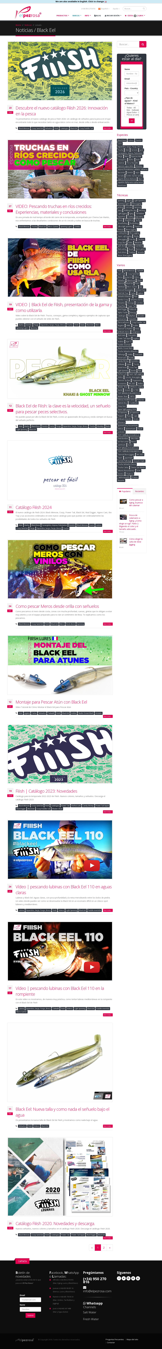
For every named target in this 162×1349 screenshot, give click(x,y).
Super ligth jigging (136, 374)
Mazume (121, 480)
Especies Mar (136, 156)
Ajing (120, 210)
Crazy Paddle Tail (86, 128)
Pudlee (135, 325)
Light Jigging (122, 213)
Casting (131, 217)
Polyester (140, 400)
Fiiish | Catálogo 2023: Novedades (46, 791)
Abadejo (100, 426)
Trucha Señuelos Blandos (128, 351)
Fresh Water (91, 1319)
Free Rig (132, 239)
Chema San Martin (138, 467)
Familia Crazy (123, 299)
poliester (121, 432)
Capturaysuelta (124, 477)
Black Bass (36, 426)
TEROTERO (134, 438)
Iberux (120, 277)
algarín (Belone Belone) (127, 179)
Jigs (141, 287)
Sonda (133, 370)
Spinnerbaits (131, 429)
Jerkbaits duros (124, 332)
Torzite (136, 364)
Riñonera (121, 422)
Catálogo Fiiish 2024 (34, 507)
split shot (121, 246)
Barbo (21, 325)
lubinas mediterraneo (126, 400)
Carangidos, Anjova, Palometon (54, 525)
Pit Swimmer (122, 412)
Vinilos (120, 377)
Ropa (129, 416)
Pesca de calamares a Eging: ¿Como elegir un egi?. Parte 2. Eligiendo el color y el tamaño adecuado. (130, 522)
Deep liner (122, 406)
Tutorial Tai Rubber (125, 329)
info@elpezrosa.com (97, 1291)
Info (87, 15)
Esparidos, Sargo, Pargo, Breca (53, 325)
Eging (131, 213)
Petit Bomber (123, 438)
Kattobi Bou (122, 403)
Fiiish (56, 128)
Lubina (98, 525)
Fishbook (132, 309)
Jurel (141, 150)
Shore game (140, 249)
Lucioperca (122, 159)
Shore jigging (131, 229)
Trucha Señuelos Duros (127, 464)
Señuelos (48, 128)
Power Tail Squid (102, 805)
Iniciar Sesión (112, 15)
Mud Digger (21, 809)
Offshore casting (136, 387)
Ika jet (131, 249)
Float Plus (121, 306)
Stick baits (122, 335)
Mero (97, 325)
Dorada (121, 176)
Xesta (137, 329)
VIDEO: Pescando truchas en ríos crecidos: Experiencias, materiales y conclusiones (54, 209)
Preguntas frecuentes (115, 1339)
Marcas (76, 15)
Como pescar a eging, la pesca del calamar (136, 502)
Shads (139, 280)
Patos (137, 283)
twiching (142, 210)
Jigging (27, 713)
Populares (125, 491)
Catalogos (64, 128)
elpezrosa (131, 280)
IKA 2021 (132, 383)
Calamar (121, 163)
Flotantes (121, 303)
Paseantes (132, 319)
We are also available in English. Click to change (81, 1)
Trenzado (139, 354)
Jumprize (128, 277)
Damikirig (139, 246)
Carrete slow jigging (133, 377)
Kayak (140, 429)
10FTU (132, 396)
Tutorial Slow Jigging (125, 290)
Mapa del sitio (132, 1339)
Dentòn (29, 325)
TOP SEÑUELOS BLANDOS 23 (129, 393)
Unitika (77, 226)
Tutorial (121, 283)
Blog (97, 15)
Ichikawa (121, 364)
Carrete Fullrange (124, 461)
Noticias (28, 25)
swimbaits (122, 445)
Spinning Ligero (66, 226)
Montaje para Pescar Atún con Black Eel (51, 702)
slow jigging (122, 239)
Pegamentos (137, 380)
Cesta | (134, 15)
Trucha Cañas (123, 467)
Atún (20, 426)
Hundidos (135, 361)
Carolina (141, 239)
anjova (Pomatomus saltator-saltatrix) (132, 169)
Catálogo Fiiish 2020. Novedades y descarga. (55, 1223)
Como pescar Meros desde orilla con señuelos (57, 606)
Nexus (133, 441)
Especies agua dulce (126, 166)
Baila (82, 325)
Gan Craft (121, 274)
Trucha (34, 226)
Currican (128, 207)
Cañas (34, 713)
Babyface (131, 316)
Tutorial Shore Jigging (126, 454)
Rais (139, 370)
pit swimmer (134, 412)
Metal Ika (138, 242)
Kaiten (129, 364)
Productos (62, 15)
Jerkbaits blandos (125, 419)
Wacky (136, 236)
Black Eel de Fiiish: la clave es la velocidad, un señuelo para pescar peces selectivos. (63, 409)
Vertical (121, 229)
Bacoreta (121, 172)
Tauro (120, 458)
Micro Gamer (53, 226)
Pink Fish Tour (123, 293)
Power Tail (65, 805)
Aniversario (122, 358)
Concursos (122, 319)
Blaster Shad (57, 809)
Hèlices (120, 429)
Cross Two (133, 367)
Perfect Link (76, 805)
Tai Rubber (140, 213)
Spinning (34, 328)
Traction (132, 252)
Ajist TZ (129, 341)
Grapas (135, 477)
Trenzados (132, 335)
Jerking (120, 207)
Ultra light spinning (125, 226)
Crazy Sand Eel (37, 128)
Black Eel (73, 128)
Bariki (120, 390)
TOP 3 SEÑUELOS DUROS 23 (128, 435)
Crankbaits (133, 403)
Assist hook (122, 367)
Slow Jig (133, 312)
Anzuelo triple (139, 461)
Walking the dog (130, 210)
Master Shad (122, 396)
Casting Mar (122, 233)
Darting (130, 246)
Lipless (140, 293)
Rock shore (70, 624)
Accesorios (122, 383)
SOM (138, 470)
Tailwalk (51, 713)
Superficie (122, 217)
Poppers (121, 416)
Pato (136, 296)
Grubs (136, 419)
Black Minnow (24, 128)
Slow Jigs (130, 303)
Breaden (141, 316)
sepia (137, 172)
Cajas (135, 416)
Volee (130, 242)
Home (18, 25)
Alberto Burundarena (126, 470)
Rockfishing (134, 223)
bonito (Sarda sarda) (134, 176)
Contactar (111, 1342)
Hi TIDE (136, 390)
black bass (122, 185)
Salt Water (89, 1312)
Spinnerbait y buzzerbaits (128, 425)
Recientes (139, 491)
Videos (61, 910)
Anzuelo (98, 713)
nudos (130, 445)
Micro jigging (134, 233)
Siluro (140, 179)
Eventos (121, 474)
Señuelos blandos (125, 296)
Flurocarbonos (123, 322)
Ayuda (116, 8)
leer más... (108, 128)
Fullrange (121, 354)
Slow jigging (136, 204)
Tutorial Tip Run (124, 380)
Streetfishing (122, 223)
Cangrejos (136, 332)
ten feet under (123, 441)
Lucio (52, 426)
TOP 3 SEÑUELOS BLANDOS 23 (130, 451)
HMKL (128, 325)
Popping (138, 226)
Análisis (121, 341)
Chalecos (129, 474)
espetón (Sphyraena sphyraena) (130, 182)
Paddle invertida (94, 910)
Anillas (73, 713)
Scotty (131, 358)
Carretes (139, 303)
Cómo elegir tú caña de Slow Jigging (136, 542)
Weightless (129, 220)
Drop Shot (122, 242)
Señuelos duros (136, 299)
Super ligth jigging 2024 (127, 409)
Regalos (121, 325)
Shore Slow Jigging (125, 255)
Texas (120, 220)
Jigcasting (139, 217)
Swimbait (121, 287)
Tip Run (138, 220)
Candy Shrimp (88, 805)
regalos (136, 338)
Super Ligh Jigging (125, 236)
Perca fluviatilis (132, 163)
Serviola (134, 150)
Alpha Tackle (123, 312)
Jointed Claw (140, 290)
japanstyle (129, 458)
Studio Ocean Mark (85, 713)
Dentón (130, 172)
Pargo (36, 325)
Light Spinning (21, 429)
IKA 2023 (140, 454)
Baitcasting (122, 249)
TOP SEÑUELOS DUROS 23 (128, 448)
